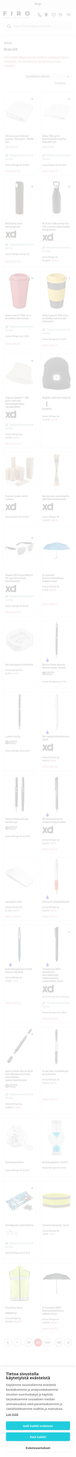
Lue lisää (12, 1414)
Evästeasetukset (38, 1448)
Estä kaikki (38, 1437)
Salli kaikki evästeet (38, 1426)
